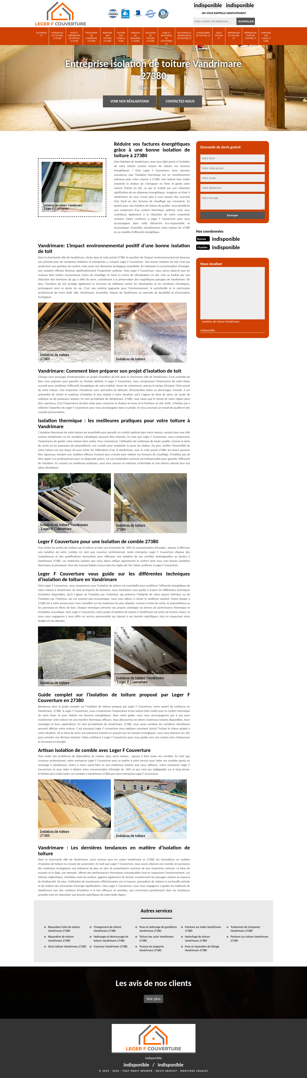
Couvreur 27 (41, 34)
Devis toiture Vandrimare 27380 (67, 946)
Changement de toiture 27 (203, 34)
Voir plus (153, 998)
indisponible (208, 5)
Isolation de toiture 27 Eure (151, 37)
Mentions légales (194, 1070)
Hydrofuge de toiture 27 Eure (57, 35)
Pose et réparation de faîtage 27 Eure (74, 37)
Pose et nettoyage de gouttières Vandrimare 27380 (158, 929)
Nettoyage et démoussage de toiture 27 (184, 35)
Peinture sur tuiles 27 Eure (266, 37)
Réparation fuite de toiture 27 (250, 35)
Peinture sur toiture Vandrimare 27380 (249, 938)
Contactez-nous (180, 101)
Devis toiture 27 (219, 35)
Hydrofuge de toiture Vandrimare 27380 (197, 938)
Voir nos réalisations (129, 101)
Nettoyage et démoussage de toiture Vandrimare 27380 (111, 938)
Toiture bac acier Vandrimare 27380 (156, 938)
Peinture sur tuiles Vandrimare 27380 (203, 929)
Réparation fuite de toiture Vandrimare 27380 (64, 929)
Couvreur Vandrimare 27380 (110, 946)
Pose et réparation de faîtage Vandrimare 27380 (202, 948)
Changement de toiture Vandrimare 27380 (107, 929)
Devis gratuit (166, 1070)
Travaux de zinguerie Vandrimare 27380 (151, 948)
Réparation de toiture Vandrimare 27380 (61, 938)
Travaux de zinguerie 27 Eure (135, 37)
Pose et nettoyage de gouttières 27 (167, 38)
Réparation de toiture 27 (234, 35)
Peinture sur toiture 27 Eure (107, 37)
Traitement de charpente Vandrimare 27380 (245, 929)
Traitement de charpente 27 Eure (91, 37)
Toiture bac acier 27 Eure (121, 37)
